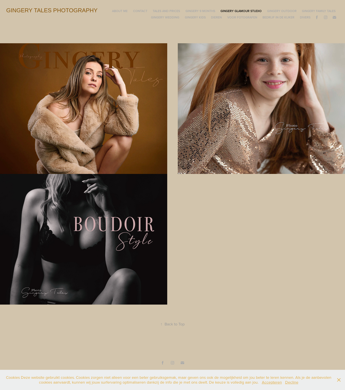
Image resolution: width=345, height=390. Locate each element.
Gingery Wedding (165, 17)
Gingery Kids (195, 17)
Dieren (216, 17)
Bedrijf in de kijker (278, 17)
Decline (291, 382)
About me (120, 11)
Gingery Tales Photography (51, 10)
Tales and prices (166, 11)
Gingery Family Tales (319, 11)
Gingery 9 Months (200, 11)
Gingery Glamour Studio (241, 11)
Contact (140, 11)
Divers (305, 17)
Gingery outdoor (282, 11)
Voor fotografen (242, 17)
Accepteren (272, 382)
